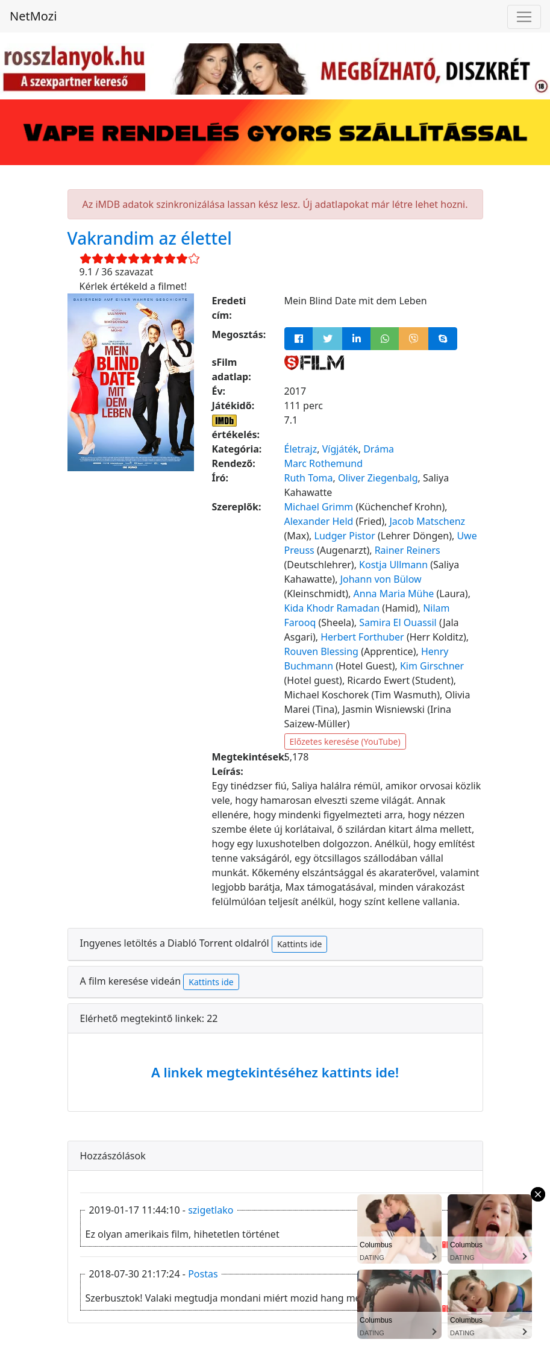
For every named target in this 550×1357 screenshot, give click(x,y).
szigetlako (210, 1210)
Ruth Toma (308, 477)
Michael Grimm (319, 506)
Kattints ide (299, 944)
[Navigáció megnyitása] (524, 17)
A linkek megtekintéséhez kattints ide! (275, 1072)
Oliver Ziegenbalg (378, 477)
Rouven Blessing (321, 651)
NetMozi (33, 16)
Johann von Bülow (381, 579)
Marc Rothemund (323, 463)
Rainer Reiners (407, 550)
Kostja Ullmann (393, 564)
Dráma (378, 449)
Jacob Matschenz (428, 521)
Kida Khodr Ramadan (332, 608)
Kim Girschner (432, 665)
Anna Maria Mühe (394, 593)
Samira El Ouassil (397, 622)
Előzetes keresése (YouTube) (345, 741)
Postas (202, 1273)
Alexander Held (319, 521)
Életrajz (300, 449)
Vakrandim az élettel (149, 238)
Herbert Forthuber (362, 637)
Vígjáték (340, 449)
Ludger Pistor (344, 535)
